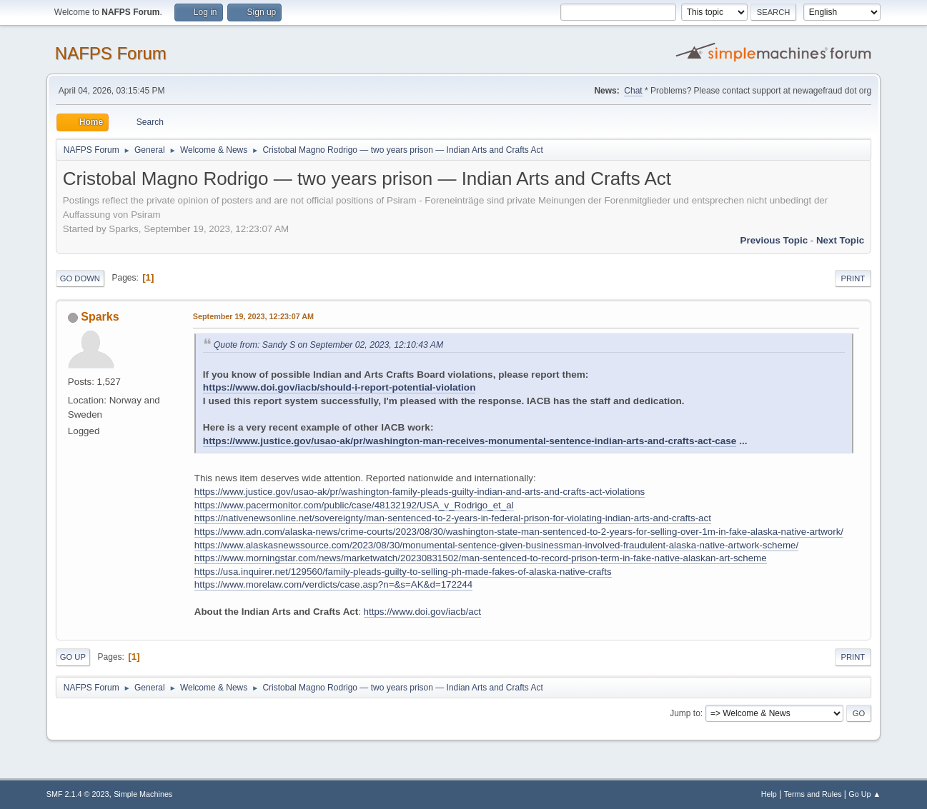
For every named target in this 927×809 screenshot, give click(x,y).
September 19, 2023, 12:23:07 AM (253, 316)
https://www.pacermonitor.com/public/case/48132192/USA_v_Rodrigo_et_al (354, 505)
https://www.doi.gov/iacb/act (422, 611)
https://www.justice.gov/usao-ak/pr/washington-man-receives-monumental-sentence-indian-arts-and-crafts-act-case (470, 441)
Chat (633, 91)
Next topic (840, 240)
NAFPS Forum (111, 53)
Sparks (100, 317)
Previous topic (774, 240)
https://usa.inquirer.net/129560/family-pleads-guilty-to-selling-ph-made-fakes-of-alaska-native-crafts (403, 571)
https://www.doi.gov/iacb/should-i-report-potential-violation (339, 387)
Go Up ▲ (864, 794)
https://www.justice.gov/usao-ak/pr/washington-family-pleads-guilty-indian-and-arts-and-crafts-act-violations (419, 491)
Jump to (685, 713)
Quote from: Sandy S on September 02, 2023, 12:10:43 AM (328, 345)
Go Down (80, 278)
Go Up (73, 657)
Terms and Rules (813, 794)
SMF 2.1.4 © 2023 (77, 794)
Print (853, 278)
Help (769, 794)
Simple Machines (143, 794)
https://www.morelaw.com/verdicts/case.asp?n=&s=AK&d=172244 (333, 584)
